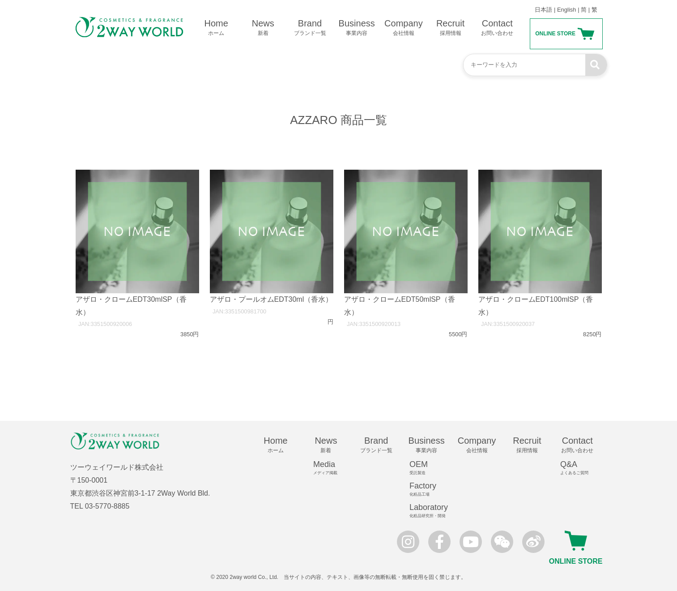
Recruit (450, 27)
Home (216, 27)
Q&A (581, 468)
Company (403, 27)
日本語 (543, 9)
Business (356, 27)
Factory (430, 489)
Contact (497, 27)
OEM (430, 468)
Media (330, 468)
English (566, 9)
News (262, 27)
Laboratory (430, 511)
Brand (309, 27)
